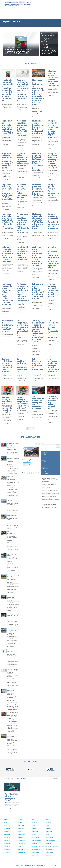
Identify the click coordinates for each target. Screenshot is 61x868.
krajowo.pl (34, 823)
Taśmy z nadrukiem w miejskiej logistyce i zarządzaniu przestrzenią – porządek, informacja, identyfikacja (48, 37)
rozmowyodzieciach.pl (36, 850)
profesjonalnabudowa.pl (36, 832)
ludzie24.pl (34, 826)
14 (33, 473)
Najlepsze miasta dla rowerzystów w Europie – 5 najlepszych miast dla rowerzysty (53, 221)
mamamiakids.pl (21, 835)
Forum (7, 47)
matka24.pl (20, 822)
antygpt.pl (34, 819)
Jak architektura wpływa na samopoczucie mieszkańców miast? (38, 402)
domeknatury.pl (7, 850)
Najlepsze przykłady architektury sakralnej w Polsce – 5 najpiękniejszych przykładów (7, 221)
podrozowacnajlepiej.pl (36, 840)
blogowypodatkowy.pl (8, 844)
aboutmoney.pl (7, 834)
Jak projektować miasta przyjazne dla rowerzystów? (53, 327)
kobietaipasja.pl (7, 852)
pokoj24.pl (20, 829)
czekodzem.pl (6, 826)
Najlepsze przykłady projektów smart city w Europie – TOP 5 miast (38, 190)
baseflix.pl (6, 825)
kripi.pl (33, 825)
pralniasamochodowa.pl (36, 829)
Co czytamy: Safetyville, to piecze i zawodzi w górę (13, 615)
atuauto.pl (6, 835)
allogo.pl (5, 823)
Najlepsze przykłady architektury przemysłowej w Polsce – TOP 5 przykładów (7, 192)
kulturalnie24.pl (21, 819)
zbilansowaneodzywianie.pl (23, 832)
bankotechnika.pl (7, 838)
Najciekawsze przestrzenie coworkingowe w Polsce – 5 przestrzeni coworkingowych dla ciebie (53, 257)
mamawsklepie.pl (21, 852)
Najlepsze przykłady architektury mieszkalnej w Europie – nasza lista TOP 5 (7, 160)
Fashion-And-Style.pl (22, 840)
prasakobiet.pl (34, 843)
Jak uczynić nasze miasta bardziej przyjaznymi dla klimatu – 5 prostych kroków (38, 291)
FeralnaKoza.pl (21, 841)
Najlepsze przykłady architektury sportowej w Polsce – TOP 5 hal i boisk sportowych (22, 128)
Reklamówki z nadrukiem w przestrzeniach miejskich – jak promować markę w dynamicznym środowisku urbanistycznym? (50, 492)
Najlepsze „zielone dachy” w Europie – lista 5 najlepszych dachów (22, 191)
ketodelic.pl (20, 846)
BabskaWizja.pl (7, 837)
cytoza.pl (34, 820)
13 (31, 473)
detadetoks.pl (6, 831)
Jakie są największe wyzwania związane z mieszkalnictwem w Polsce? (7, 365)
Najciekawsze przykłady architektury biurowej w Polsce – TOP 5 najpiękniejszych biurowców (23, 223)
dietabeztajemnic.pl (8, 829)
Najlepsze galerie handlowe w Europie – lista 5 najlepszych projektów (38, 127)
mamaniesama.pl (21, 850)
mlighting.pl (20, 823)
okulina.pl (34, 834)
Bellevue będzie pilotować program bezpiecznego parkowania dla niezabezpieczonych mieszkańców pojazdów (12, 536)
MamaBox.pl (6, 853)
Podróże (44, 466)
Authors (23, 778)
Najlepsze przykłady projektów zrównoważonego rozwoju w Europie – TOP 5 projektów (53, 129)
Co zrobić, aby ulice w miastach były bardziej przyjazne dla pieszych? (53, 403)
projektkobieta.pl (35, 847)
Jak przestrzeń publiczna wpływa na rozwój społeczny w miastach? (53, 365)
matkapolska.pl (21, 853)
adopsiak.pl (6, 820)
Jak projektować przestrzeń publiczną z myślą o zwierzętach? (23, 327)
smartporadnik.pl (35, 853)
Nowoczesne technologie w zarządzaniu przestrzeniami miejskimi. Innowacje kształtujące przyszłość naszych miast (48, 49)
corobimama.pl (7, 846)
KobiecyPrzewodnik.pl (22, 849)
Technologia (45, 468)
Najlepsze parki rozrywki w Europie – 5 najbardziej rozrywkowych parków (23, 159)
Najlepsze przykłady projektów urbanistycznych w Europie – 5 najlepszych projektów (53, 160)
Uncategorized (46, 473)
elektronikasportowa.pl (8, 832)
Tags (17, 778)
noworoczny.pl (21, 825)
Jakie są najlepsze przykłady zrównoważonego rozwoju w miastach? (53, 290)
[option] (30, 456)
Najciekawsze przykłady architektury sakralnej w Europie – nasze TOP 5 (7, 127)
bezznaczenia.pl (7, 841)
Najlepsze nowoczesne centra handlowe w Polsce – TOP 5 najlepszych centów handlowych (23, 292)
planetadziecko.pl (35, 837)
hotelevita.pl (20, 844)
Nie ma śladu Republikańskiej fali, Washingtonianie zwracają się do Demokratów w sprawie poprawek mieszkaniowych (13, 481)
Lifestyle (44, 461)
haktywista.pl (34, 822)
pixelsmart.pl (34, 835)
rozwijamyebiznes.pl (36, 852)
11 (27, 473)
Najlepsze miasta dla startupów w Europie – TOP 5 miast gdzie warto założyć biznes (37, 221)
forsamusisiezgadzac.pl (22, 843)
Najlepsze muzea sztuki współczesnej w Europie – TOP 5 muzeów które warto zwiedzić (37, 256)
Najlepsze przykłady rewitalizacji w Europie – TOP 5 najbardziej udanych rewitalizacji (7, 254)
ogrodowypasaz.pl (21, 826)
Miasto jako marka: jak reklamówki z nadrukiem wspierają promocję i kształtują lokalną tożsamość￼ (19, 51)
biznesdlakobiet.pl (7, 843)
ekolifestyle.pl (20, 838)
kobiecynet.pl (20, 847)
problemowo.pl (35, 831)
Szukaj (42, 443)
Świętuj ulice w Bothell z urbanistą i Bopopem (29, 460)
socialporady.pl (35, 855)
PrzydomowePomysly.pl (36, 849)
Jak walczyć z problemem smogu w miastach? (7, 325)
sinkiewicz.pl (20, 831)
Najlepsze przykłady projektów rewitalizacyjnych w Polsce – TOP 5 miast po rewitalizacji (38, 161)
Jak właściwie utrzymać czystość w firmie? (11, 797)
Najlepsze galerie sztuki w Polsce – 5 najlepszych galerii (53, 190)
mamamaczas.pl (21, 834)
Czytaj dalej (6, 112)
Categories (11, 778)
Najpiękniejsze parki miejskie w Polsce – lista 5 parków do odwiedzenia (22, 254)
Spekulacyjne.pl (35, 856)
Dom (44, 459)
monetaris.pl (34, 828)
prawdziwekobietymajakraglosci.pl (37, 846)
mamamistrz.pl (21, 837)
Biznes (44, 454)
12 (29, 473)
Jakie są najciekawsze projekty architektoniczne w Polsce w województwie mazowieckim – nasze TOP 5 (38, 331)
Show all (55, 778)
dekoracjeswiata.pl (7, 828)
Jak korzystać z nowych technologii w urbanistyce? (37, 365)
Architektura (45, 452)
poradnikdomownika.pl (36, 841)
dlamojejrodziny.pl (7, 849)
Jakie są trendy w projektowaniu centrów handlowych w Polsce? (23, 403)
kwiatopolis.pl (20, 820)
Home (4, 24)
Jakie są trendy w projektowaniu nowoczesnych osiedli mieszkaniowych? (7, 405)
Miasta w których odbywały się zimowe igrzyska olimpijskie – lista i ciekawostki (53, 78)
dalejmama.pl (6, 847)
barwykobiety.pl (7, 840)
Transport (45, 471)
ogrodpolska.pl (21, 828)
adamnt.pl (6, 819)
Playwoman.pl (34, 838)
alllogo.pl (5, 822)
